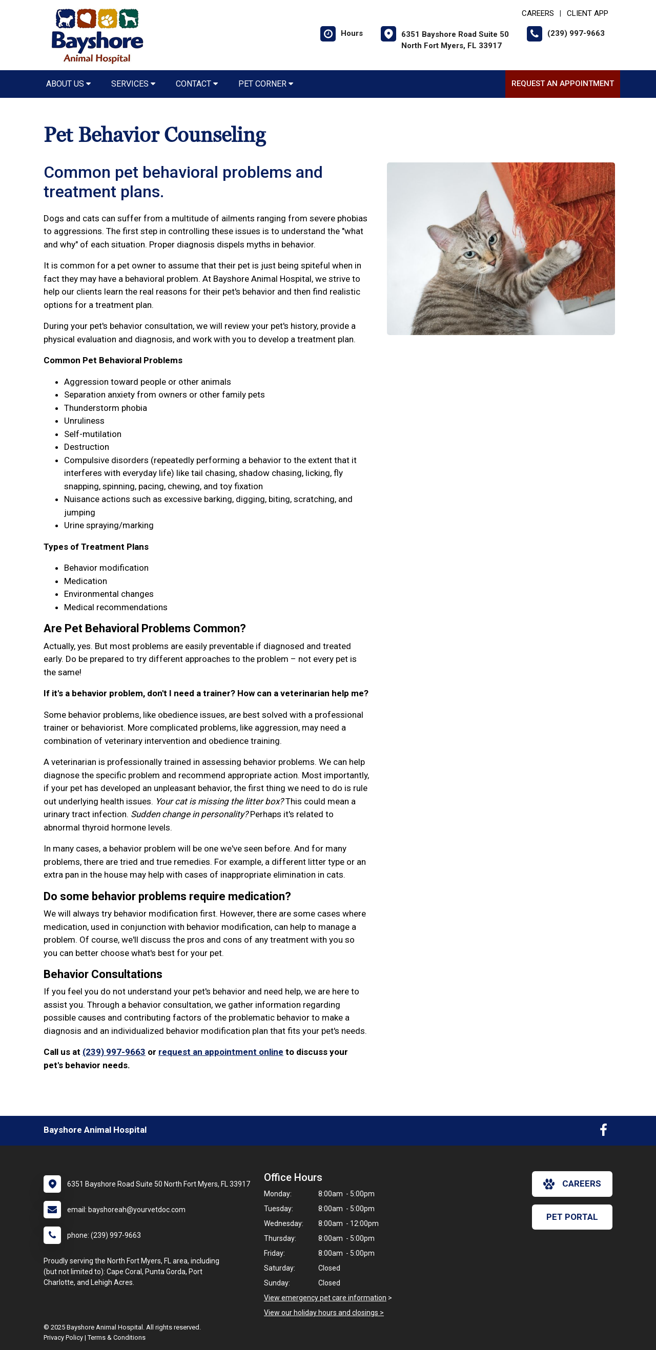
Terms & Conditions (117, 1337)
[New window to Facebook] (603, 1132)
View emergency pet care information (325, 1298)
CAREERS (538, 13)
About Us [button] (68, 84)
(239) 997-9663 (114, 1052)
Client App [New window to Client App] (587, 13)
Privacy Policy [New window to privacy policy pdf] (63, 1337)
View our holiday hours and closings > (324, 1313)
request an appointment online (220, 1052)
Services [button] (133, 84)
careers (572, 1184)
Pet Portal (572, 1217)
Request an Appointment (562, 83)
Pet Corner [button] (265, 84)
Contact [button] (197, 84)
